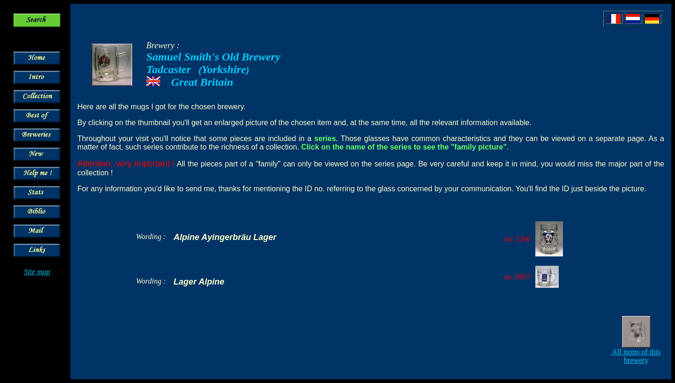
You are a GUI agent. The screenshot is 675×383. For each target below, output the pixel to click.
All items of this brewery (636, 356)
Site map (37, 272)
